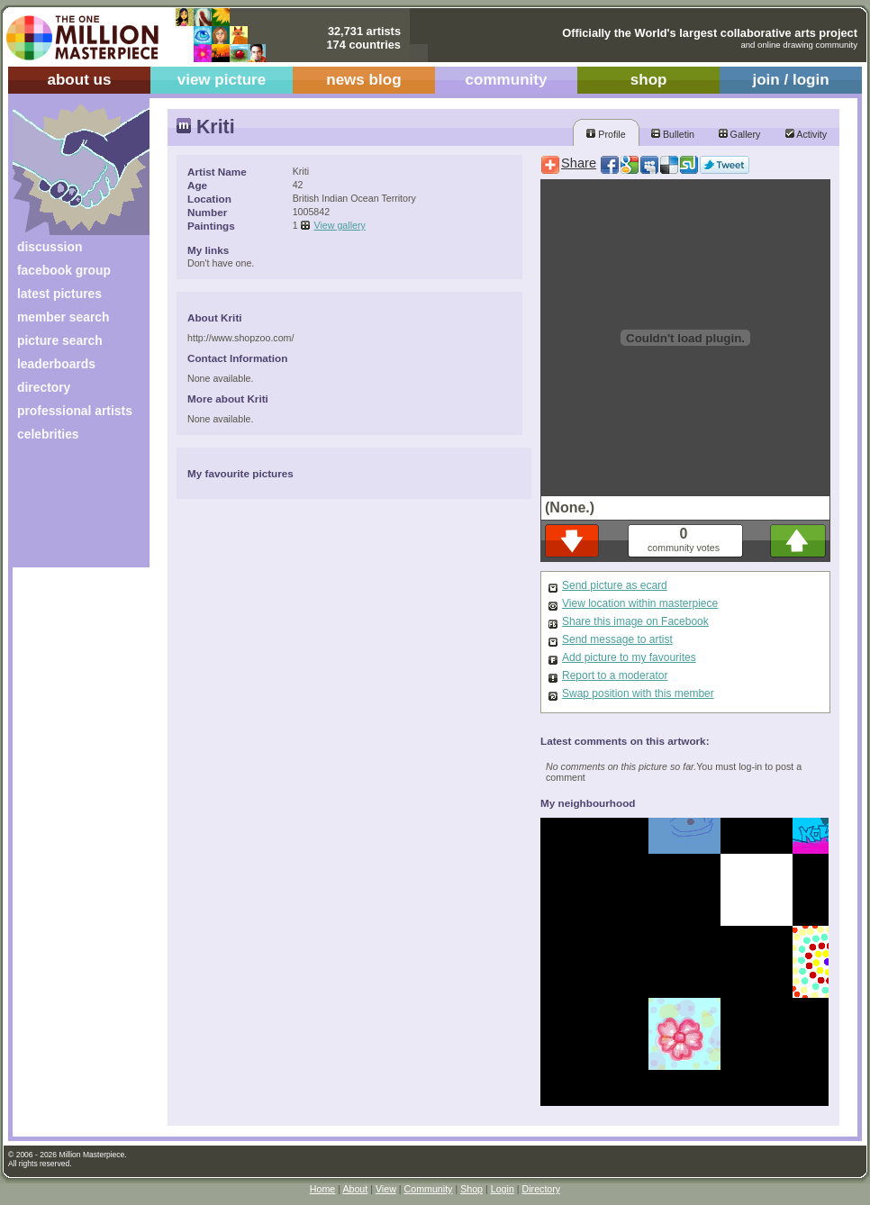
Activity (806, 134)
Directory (541, 1188)
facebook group (64, 270)
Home (322, 1188)
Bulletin (672, 134)
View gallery (340, 225)
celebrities (48, 434)
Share (578, 163)
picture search (60, 340)
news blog (363, 79)
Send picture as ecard (614, 585)
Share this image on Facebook (635, 621)
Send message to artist (617, 639)
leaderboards (56, 364)
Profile (605, 134)
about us (79, 79)
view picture (222, 79)
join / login (790, 79)
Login (502, 1188)
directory (43, 387)
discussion (49, 247)
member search (63, 317)
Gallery (740, 134)
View (386, 1188)
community (507, 79)
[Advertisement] (69, 511)
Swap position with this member (638, 693)
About (354, 1188)
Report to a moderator (614, 675)
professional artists (74, 410)
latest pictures (59, 293)
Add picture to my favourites (629, 657)
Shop (471, 1188)
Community (428, 1188)
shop (648, 79)
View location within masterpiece (640, 603)
